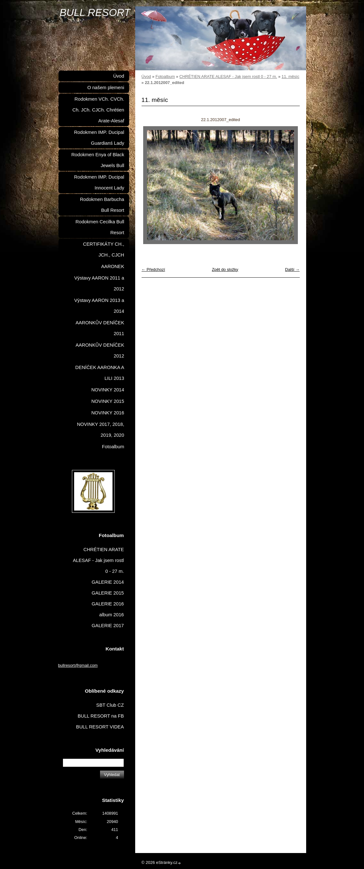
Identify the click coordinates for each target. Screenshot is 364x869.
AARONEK (112, 266)
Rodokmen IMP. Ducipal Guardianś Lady (99, 138)
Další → (292, 269)
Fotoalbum (165, 76)
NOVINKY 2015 (107, 401)
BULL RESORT (95, 12)
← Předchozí (153, 269)
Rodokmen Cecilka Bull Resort (99, 227)
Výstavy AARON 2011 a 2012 (99, 283)
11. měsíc (290, 76)
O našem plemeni (105, 87)
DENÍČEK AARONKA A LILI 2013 (99, 373)
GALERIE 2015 (108, 593)
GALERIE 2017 (108, 625)
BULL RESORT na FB (101, 716)
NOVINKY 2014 (107, 389)
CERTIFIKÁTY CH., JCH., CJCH (103, 250)
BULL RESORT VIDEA (100, 726)
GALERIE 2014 (108, 582)
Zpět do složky (225, 269)
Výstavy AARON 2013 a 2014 (99, 306)
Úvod (146, 76)
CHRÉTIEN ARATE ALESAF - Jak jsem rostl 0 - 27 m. (228, 76)
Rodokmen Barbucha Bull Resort (102, 205)
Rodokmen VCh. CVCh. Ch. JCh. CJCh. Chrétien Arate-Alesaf (98, 109)
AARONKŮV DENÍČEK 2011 (99, 328)
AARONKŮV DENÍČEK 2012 (99, 350)
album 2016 (111, 614)
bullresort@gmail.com (78, 665)
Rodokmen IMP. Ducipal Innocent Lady (99, 182)
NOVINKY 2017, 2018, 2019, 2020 (100, 430)
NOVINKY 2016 (107, 412)
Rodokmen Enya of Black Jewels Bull (97, 160)
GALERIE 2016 (108, 603)
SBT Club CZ (110, 705)
